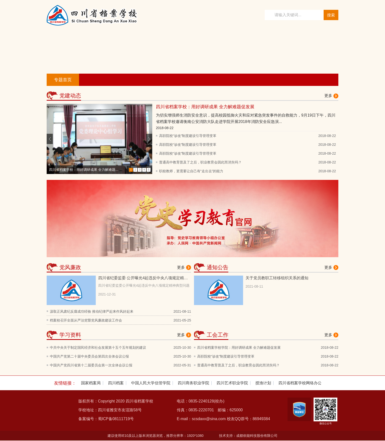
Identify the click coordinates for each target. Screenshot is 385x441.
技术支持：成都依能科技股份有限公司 (248, 436)
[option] (99, 139)
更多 (328, 96)
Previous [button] (50, 139)
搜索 (331, 15)
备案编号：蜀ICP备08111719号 (106, 419)
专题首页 (63, 79)
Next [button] (149, 139)
